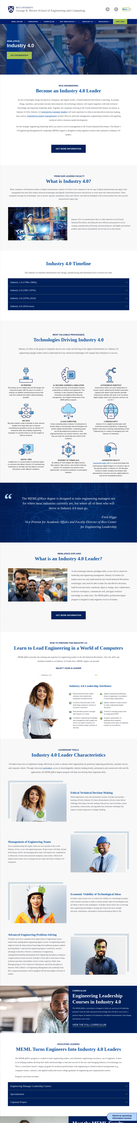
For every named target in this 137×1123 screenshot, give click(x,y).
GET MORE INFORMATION (68, 149)
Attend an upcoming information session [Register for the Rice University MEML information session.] (122, 1117)
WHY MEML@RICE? (68, 21)
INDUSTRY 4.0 (87, 21)
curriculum (47, 768)
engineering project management (42, 116)
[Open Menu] (126, 9)
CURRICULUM (49, 21)
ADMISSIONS (33, 21)
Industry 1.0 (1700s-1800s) (69, 283)
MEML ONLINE (17, 21)
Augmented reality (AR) (101, 463)
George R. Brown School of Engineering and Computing (50, 10)
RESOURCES (105, 21)
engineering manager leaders (54, 112)
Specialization (69, 1095)
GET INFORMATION (19, 55)
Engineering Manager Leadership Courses (69, 1087)
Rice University (24, 8)
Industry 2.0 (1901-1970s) (69, 291)
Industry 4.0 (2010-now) (69, 307)
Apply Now (120, 21)
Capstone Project (69, 1103)
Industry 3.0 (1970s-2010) (69, 299)
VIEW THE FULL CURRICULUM (89, 1024)
